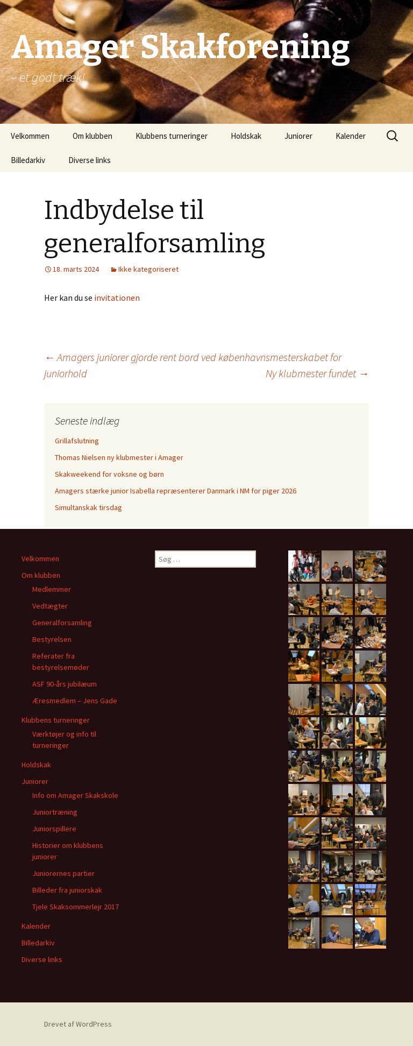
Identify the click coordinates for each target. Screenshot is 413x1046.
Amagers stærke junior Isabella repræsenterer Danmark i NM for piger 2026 (175, 491)
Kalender (351, 136)
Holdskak (246, 136)
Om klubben (92, 136)
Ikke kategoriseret (148, 269)
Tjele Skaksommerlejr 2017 (75, 906)
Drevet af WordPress (78, 1024)
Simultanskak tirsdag (88, 507)
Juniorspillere (54, 828)
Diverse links (89, 160)
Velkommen (30, 136)
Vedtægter (50, 606)
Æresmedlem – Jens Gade (74, 700)
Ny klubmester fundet (317, 373)
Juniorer (298, 136)
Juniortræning (54, 812)
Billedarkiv (28, 160)
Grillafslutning (77, 441)
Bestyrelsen (52, 639)
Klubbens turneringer (172, 136)
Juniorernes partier (63, 873)
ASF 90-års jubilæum (64, 684)
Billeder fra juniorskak (67, 890)
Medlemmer (51, 589)
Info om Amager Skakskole (75, 795)
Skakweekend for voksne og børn (109, 474)
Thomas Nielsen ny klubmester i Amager (119, 457)
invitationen (117, 297)
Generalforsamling (62, 622)
